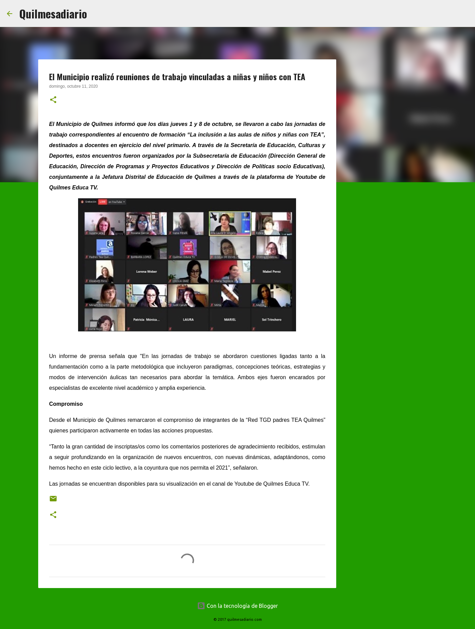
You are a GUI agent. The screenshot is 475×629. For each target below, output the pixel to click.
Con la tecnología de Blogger (237, 606)
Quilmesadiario (53, 13)
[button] (53, 100)
